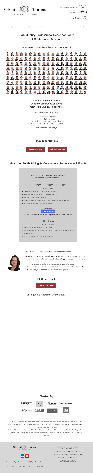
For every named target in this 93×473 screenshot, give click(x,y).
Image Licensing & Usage (35, 466)
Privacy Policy (22, 466)
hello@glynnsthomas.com (68, 461)
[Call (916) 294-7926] (57, 149)
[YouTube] (27, 456)
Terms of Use (10, 466)
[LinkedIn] (22, 456)
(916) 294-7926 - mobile (68, 460)
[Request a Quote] (35, 149)
